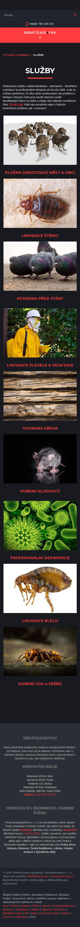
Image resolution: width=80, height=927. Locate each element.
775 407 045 (16, 104)
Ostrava (25, 905)
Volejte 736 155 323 (41, 23)
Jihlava (35, 909)
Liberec (45, 905)
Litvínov (7, 916)
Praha (14, 905)
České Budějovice (64, 905)
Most (34, 913)
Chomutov (20, 916)
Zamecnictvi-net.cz (62, 876)
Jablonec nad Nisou (53, 909)
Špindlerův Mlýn (12, 913)
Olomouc (8, 909)
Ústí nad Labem (49, 913)
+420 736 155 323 (45, 794)
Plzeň (35, 905)
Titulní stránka (16, 54)
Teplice (65, 913)
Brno (6, 905)
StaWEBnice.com (37, 876)
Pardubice (22, 909)
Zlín (27, 913)
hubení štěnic (32, 833)
